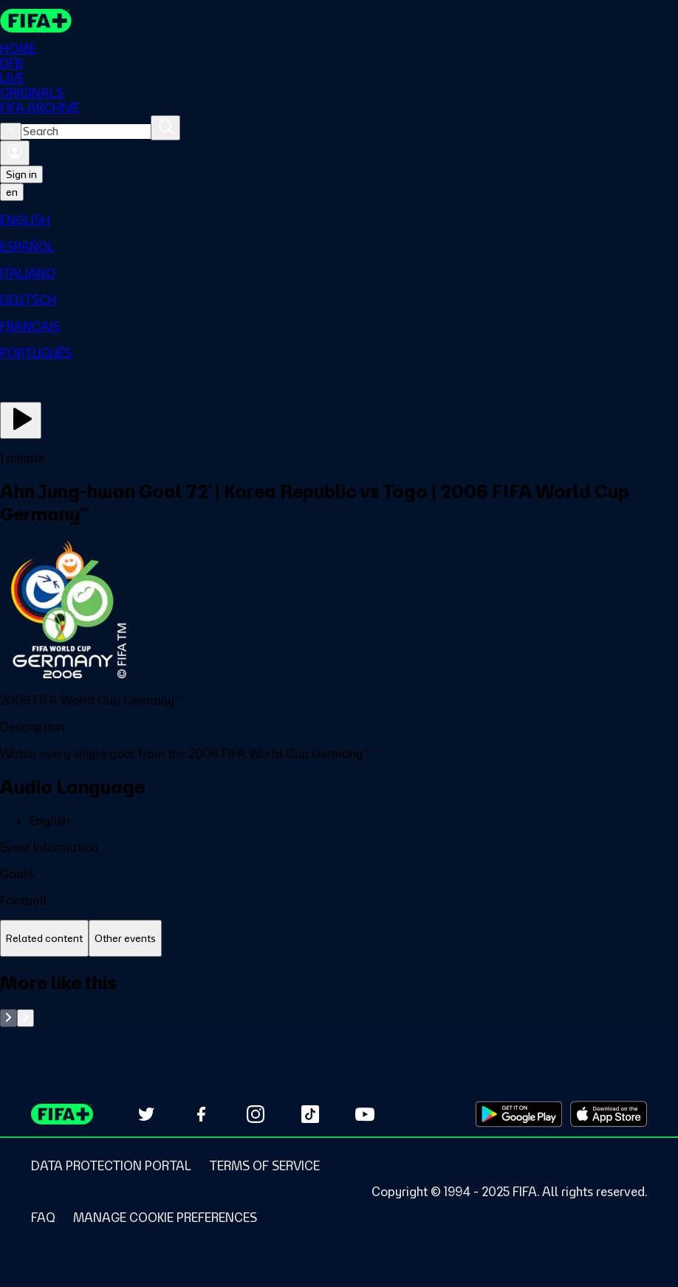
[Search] (165, 127)
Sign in (21, 174)
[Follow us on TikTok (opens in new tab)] (310, 1114)
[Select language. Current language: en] (12, 192)
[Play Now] (20, 420)
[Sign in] (15, 152)
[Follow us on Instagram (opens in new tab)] (255, 1114)
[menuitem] (339, 220)
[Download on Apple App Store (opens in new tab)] (608, 1114)
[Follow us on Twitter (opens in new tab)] (146, 1114)
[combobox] (86, 131)
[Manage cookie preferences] (165, 1217)
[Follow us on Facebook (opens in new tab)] (201, 1114)
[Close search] (10, 131)
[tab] (44, 938)
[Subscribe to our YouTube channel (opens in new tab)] (365, 1114)
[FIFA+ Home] (36, 20)
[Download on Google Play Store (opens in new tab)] (519, 1114)
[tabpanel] (339, 999)
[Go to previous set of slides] (8, 1018)
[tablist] (339, 938)
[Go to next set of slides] (25, 1018)
